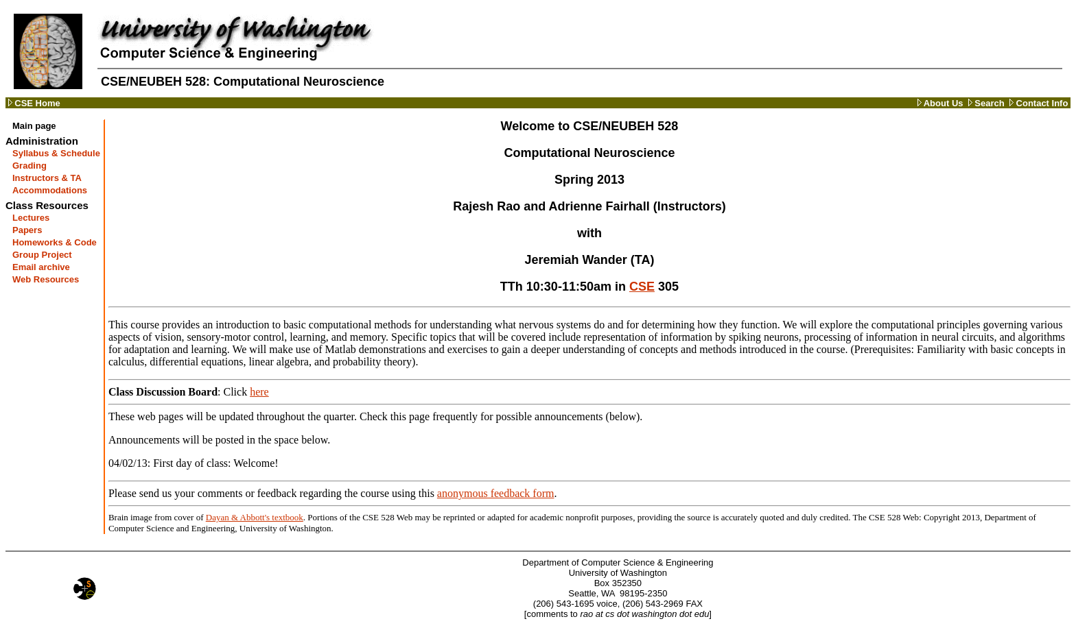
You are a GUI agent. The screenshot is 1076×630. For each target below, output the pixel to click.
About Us (940, 103)
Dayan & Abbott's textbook (254, 517)
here (259, 392)
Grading (29, 165)
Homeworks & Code (54, 242)
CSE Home (32, 103)
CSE (642, 286)
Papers (27, 230)
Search (984, 103)
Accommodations (49, 190)
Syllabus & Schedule (56, 153)
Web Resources (45, 279)
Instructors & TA (47, 178)
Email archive (41, 267)
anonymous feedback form (495, 493)
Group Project (42, 255)
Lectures (30, 218)
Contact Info (1038, 103)
